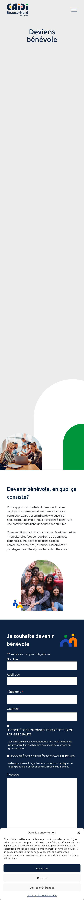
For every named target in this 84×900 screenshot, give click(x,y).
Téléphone (15, 692)
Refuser (42, 878)
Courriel (13, 709)
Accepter (42, 868)
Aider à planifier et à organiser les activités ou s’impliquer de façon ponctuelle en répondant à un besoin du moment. (40, 765)
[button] (78, 832)
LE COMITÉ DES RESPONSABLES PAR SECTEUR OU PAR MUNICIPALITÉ (40, 732)
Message (13, 774)
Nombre (12, 659)
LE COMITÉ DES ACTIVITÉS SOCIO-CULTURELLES (42, 756)
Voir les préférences (42, 887)
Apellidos (13, 674)
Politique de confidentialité (42, 895)
